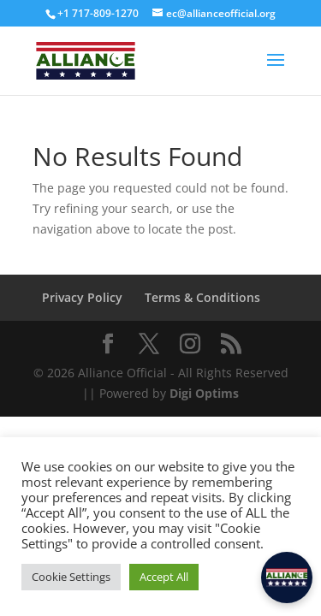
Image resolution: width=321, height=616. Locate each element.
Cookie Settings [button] (71, 576)
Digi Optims (204, 393)
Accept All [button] (164, 576)
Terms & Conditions (202, 297)
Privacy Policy (82, 297)
